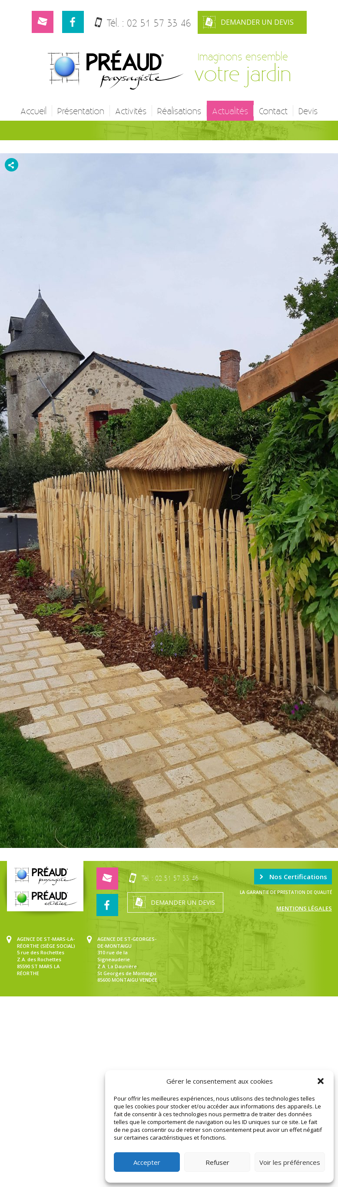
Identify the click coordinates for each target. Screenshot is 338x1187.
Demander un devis (248, 22)
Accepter (146, 1162)
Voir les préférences (289, 1162)
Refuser (217, 1162)
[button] (320, 1081)
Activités (130, 110)
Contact (273, 110)
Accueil (33, 110)
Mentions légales (304, 908)
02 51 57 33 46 (159, 23)
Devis (308, 110)
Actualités (230, 110)
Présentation (80, 110)
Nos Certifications (293, 876)
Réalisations (179, 110)
